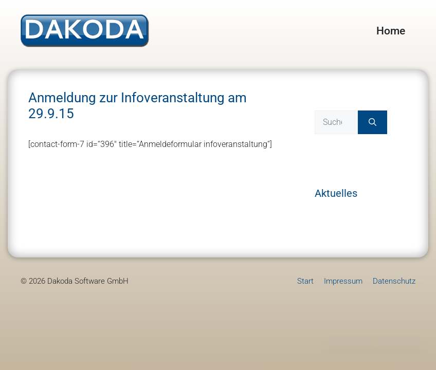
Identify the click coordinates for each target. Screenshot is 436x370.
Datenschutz (394, 281)
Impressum (343, 281)
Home (390, 31)
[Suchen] (372, 122)
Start (305, 281)
